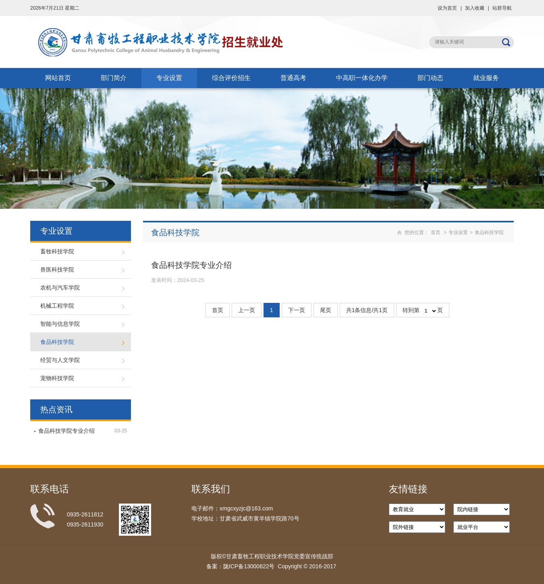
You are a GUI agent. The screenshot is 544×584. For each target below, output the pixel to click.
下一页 (296, 310)
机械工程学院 (57, 305)
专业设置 (169, 77)
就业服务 (486, 77)
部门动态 (430, 77)
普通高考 (293, 77)
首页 (435, 232)
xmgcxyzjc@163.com (246, 508)
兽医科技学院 (57, 269)
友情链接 (408, 488)
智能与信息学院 (60, 324)
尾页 (325, 310)
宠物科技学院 (57, 378)
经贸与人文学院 (60, 360)
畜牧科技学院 (57, 251)
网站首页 (58, 77)
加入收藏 (474, 8)
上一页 (246, 310)
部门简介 (114, 77)
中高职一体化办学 (362, 77)
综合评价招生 (231, 77)
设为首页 (447, 8)
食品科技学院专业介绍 (66, 431)
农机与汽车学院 (60, 287)
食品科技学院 (57, 342)
